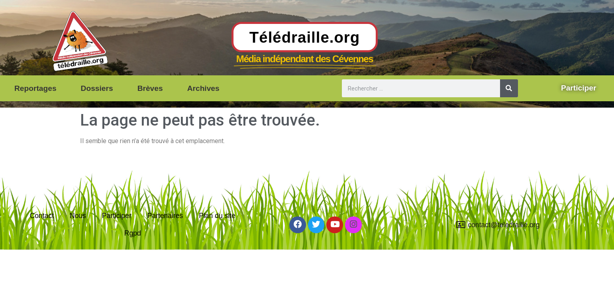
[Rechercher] (509, 88)
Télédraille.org (304, 37)
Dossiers (97, 88)
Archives (203, 88)
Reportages (35, 88)
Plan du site (217, 215)
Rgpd (132, 233)
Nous (77, 215)
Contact (41, 215)
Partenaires (165, 215)
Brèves (150, 88)
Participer (116, 215)
